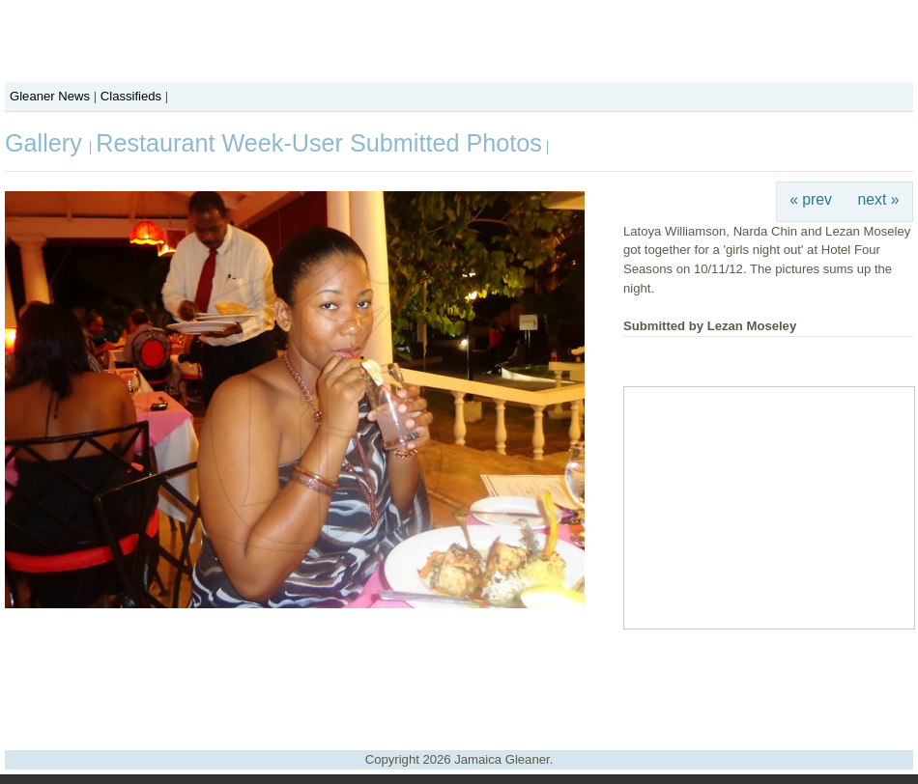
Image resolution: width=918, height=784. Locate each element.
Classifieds (130, 96)
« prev (810, 199)
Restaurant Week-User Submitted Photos (319, 142)
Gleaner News (50, 96)
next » (879, 199)
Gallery (47, 142)
